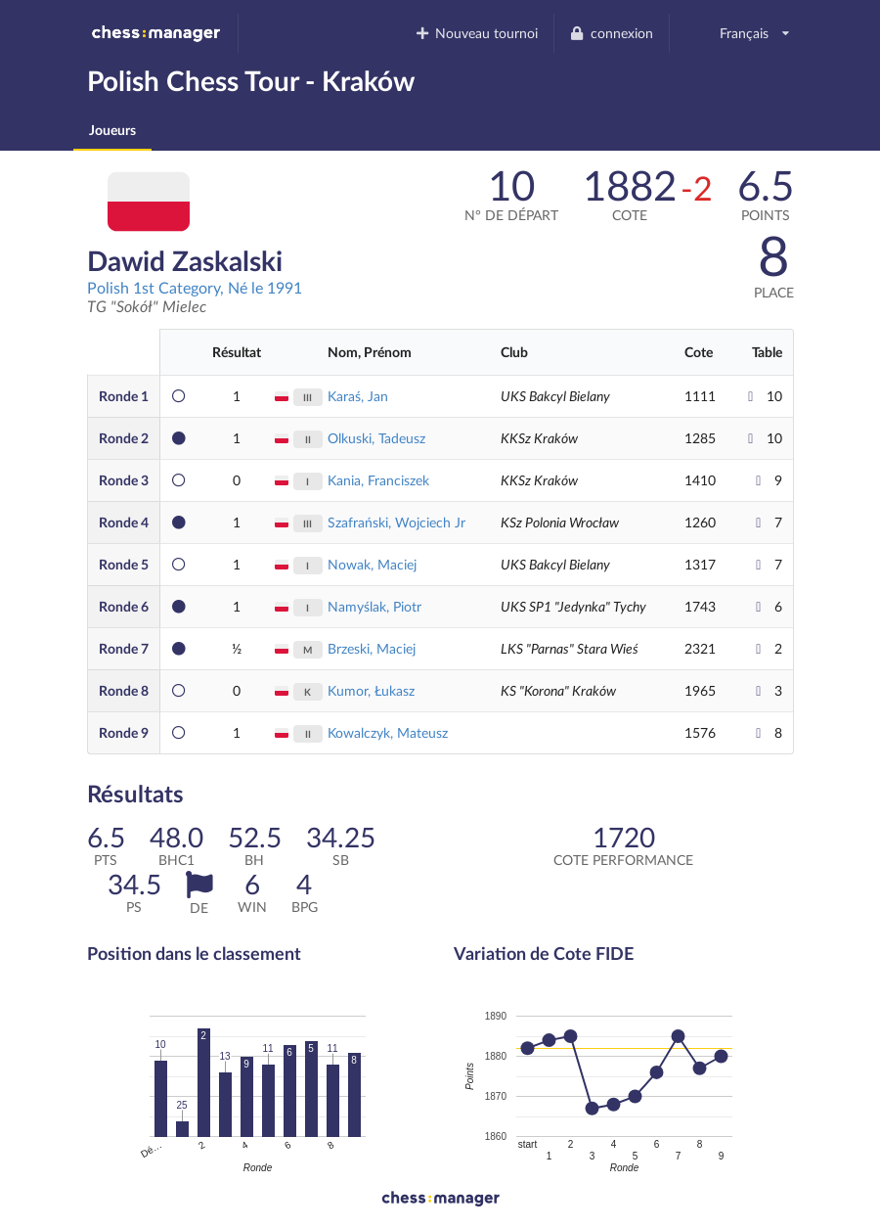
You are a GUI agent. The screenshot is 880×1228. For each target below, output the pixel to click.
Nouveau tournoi (476, 32)
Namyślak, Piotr (374, 606)
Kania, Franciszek (378, 480)
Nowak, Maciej (372, 564)
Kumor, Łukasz (371, 690)
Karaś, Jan (358, 395)
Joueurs (112, 129)
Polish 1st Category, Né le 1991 (194, 287)
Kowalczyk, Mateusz (388, 732)
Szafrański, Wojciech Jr (396, 522)
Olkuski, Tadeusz (376, 438)
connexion (611, 32)
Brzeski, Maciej (372, 648)
